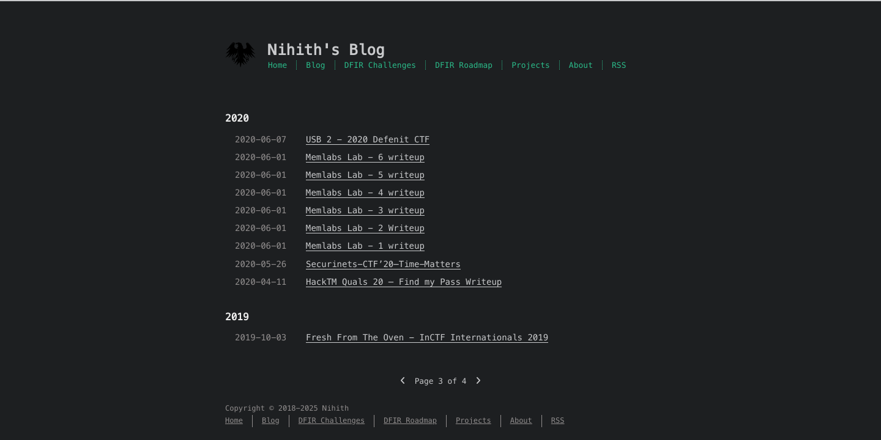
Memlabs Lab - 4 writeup (365, 192)
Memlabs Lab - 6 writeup (365, 157)
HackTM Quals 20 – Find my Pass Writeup (404, 281)
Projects (530, 65)
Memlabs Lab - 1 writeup (365, 245)
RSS (619, 65)
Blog (315, 65)
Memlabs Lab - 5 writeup (365, 174)
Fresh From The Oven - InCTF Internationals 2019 (427, 337)
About (581, 65)
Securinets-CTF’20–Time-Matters (383, 264)
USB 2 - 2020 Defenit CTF (367, 139)
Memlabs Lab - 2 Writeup (365, 227)
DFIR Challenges (380, 65)
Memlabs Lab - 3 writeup (365, 210)
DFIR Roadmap (464, 65)
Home (277, 65)
